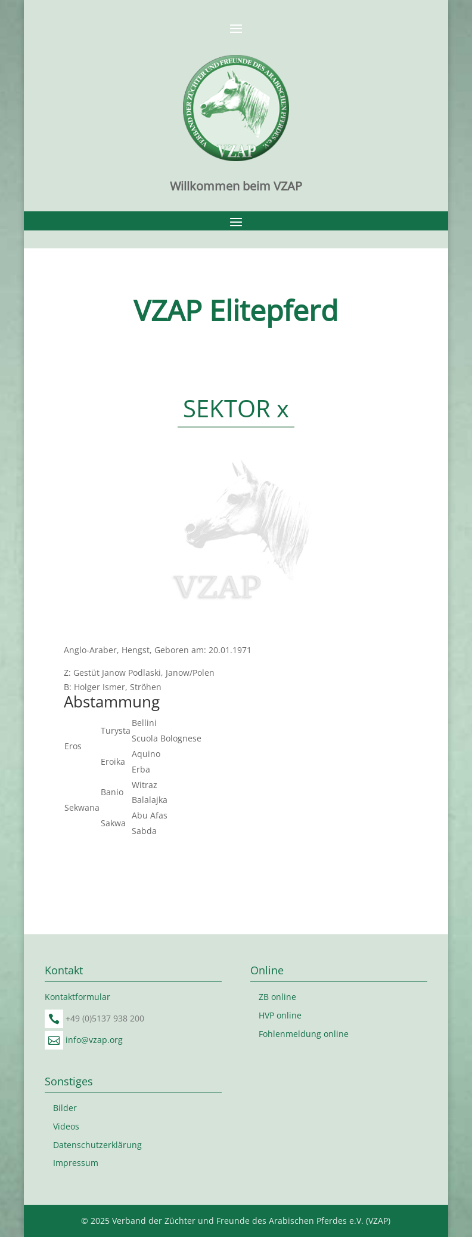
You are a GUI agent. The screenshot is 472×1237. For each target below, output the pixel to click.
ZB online (277, 996)
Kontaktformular (77, 996)
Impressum (75, 1162)
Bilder (65, 1107)
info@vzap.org (94, 1039)
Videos (66, 1126)
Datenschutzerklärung (97, 1144)
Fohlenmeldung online (304, 1033)
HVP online (280, 1015)
